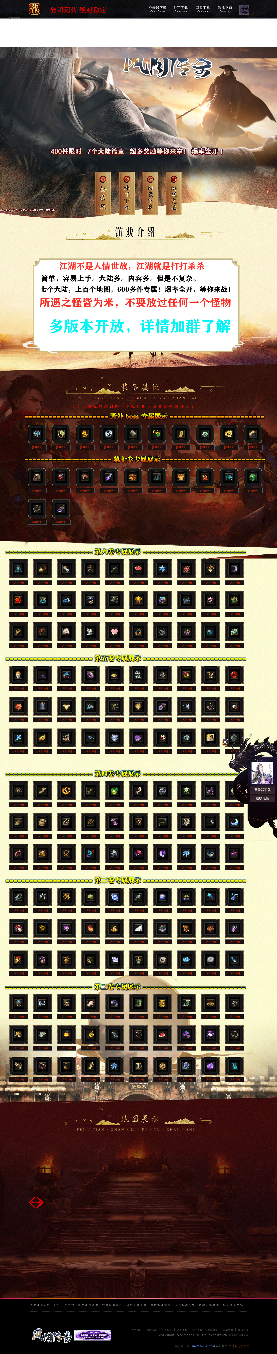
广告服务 (167, 1329)
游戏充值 (225, 9)
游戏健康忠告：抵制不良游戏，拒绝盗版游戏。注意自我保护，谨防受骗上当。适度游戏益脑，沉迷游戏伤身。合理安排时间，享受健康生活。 (138, 1304)
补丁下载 (181, 9)
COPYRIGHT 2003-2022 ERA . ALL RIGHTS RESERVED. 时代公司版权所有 (203, 1335)
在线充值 (262, 798)
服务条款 (152, 1329)
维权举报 (243, 1329)
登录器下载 (158, 9)
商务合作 (213, 1329)
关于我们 (136, 1329)
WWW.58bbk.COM (203, 1346)
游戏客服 (197, 1329)
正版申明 (228, 1329)
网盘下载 (203, 9)
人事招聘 (182, 1329)
